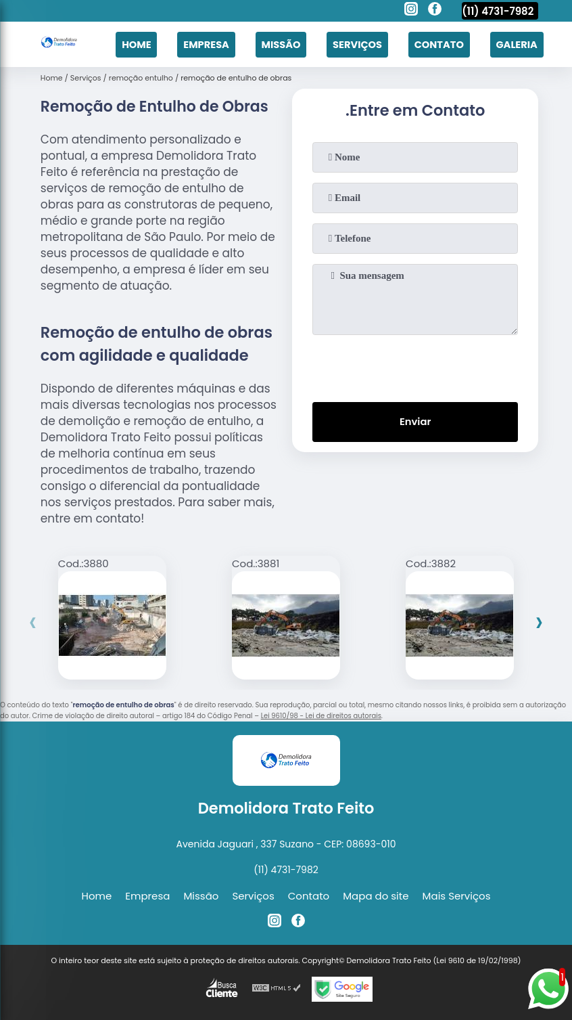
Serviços (354, 44)
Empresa (199, 44)
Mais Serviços (457, 894)
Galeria (516, 44)
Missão (276, 44)
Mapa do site (375, 894)
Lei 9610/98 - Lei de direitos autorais (321, 714)
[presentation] (415, 363)
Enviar (415, 421)
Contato (437, 44)
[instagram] (411, 11)
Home (129, 44)
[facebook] (435, 11)
